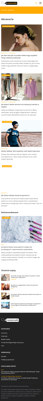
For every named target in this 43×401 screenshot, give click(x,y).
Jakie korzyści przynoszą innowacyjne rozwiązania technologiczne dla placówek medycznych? (26, 304)
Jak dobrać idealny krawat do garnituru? (15, 195)
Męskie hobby (5, 339)
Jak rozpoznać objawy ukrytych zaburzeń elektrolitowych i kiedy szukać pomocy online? (20, 372)
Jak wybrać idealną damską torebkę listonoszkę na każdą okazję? (26, 295)
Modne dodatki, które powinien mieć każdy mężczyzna (20, 151)
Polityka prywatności (7, 360)
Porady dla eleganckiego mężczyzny (12, 342)
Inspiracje (4, 336)
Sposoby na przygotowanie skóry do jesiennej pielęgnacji (24, 285)
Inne (2, 346)
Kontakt (3, 356)
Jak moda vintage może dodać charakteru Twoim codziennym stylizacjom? (25, 276)
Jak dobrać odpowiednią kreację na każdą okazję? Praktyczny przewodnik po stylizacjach (19, 378)
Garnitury (4, 333)
